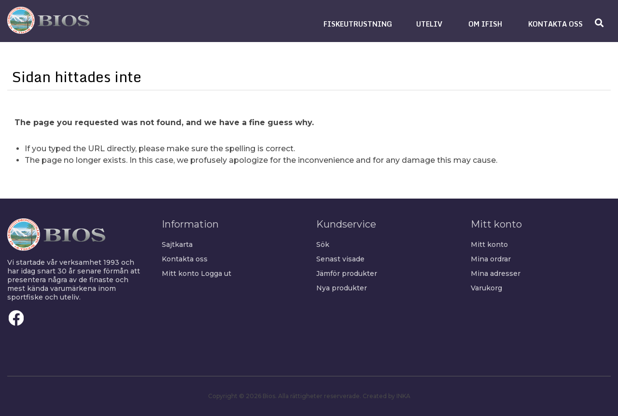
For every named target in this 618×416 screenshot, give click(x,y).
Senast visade (340, 259)
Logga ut (216, 273)
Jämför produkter (346, 273)
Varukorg (486, 288)
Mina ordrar (491, 259)
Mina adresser (495, 273)
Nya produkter (341, 288)
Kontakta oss (185, 259)
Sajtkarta (177, 244)
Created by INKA (386, 396)
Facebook (16, 318)
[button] (358, 24)
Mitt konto (180, 273)
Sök (322, 244)
